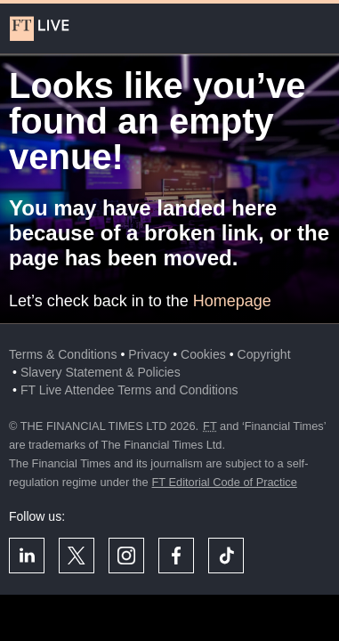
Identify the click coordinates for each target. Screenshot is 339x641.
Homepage (232, 301)
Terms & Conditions (63, 354)
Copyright (264, 354)
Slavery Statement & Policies (100, 372)
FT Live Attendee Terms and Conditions (129, 390)
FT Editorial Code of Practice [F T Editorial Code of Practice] (224, 482)
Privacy (148, 354)
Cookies (203, 354)
